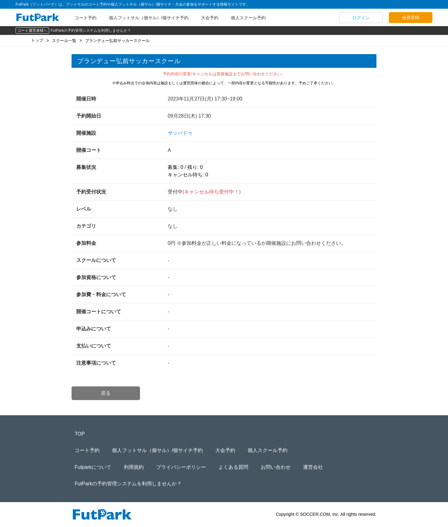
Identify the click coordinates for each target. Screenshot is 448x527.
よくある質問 (233, 467)
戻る (106, 393)
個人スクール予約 (248, 17)
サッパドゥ (180, 133)
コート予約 (85, 17)
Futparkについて (93, 467)
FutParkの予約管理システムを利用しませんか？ (91, 30)
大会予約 (209, 17)
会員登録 (410, 17)
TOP (80, 433)
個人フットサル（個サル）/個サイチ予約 (149, 17)
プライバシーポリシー (181, 467)
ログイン (361, 17)
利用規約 (134, 467)
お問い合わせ (276, 467)
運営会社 (313, 467)
